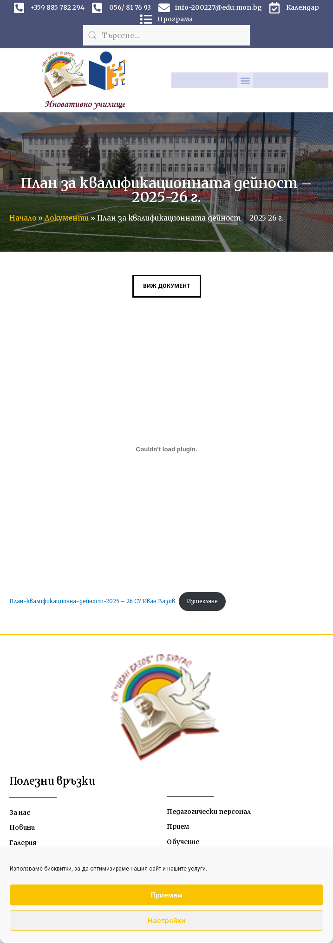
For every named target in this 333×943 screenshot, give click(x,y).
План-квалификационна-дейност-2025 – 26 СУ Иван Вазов (92, 601)
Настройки (166, 921)
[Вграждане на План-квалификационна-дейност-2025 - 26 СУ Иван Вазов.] (166, 449)
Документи (67, 218)
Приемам (167, 895)
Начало (22, 218)
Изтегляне (202, 601)
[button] (245, 80)
